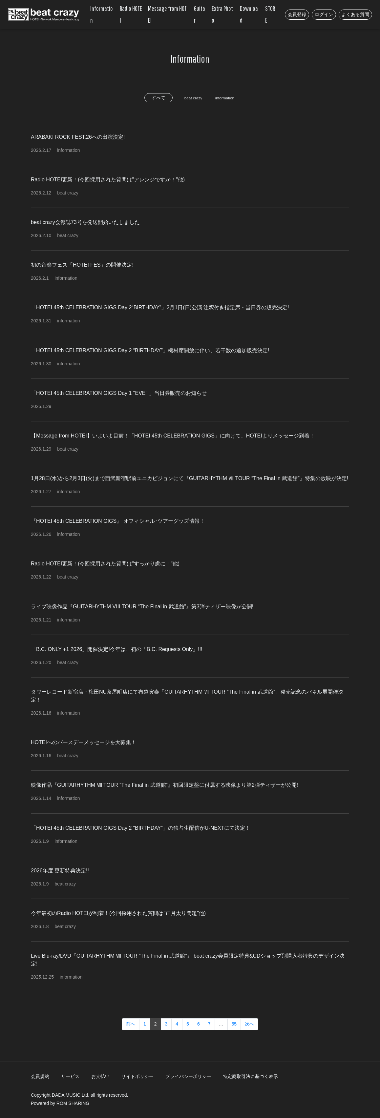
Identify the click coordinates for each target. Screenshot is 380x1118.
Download (249, 14)
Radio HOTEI (131, 14)
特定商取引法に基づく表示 (250, 1076)
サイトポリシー (137, 1076)
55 (234, 1024)
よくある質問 (355, 14)
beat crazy (190, 97)
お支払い (100, 1076)
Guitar (199, 14)
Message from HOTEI (167, 14)
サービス (70, 1076)
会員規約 (40, 1076)
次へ (249, 1024)
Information (101, 14)
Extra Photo (222, 14)
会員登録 (297, 14)
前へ (130, 1024)
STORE (270, 14)
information (227, 97)
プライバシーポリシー (188, 1076)
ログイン (324, 14)
